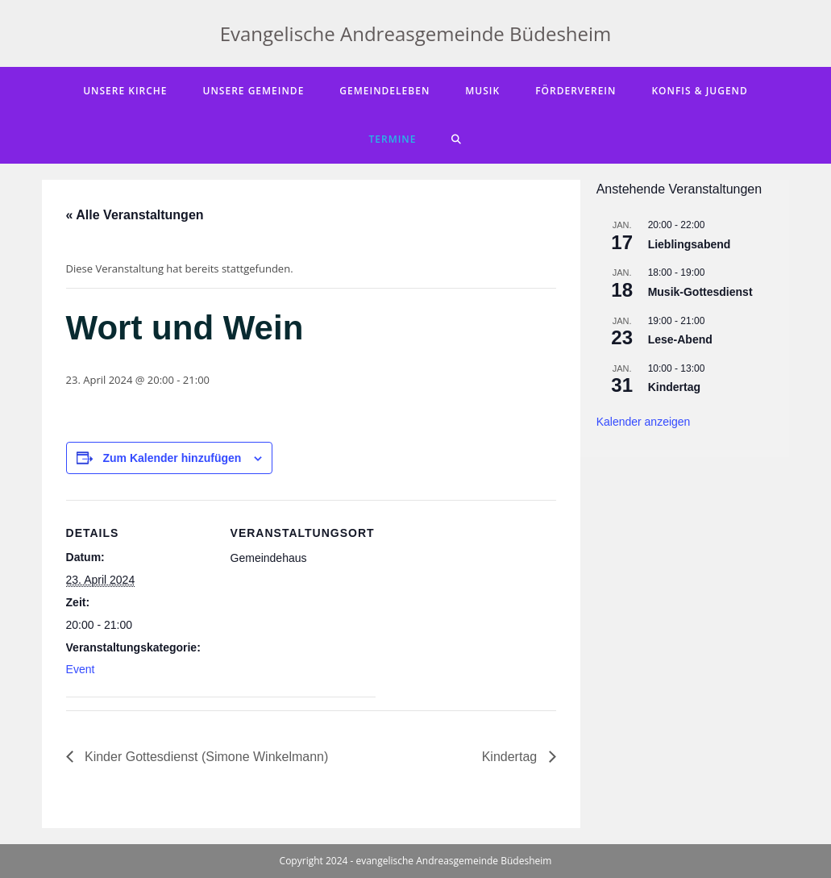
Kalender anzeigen (643, 421)
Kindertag (511, 757)
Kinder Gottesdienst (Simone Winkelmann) (205, 757)
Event (80, 669)
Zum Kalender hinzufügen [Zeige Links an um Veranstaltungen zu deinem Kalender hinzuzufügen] (171, 457)
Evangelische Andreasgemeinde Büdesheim (416, 33)
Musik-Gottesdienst (700, 291)
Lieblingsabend (689, 244)
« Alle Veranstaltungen (135, 215)
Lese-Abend (680, 339)
